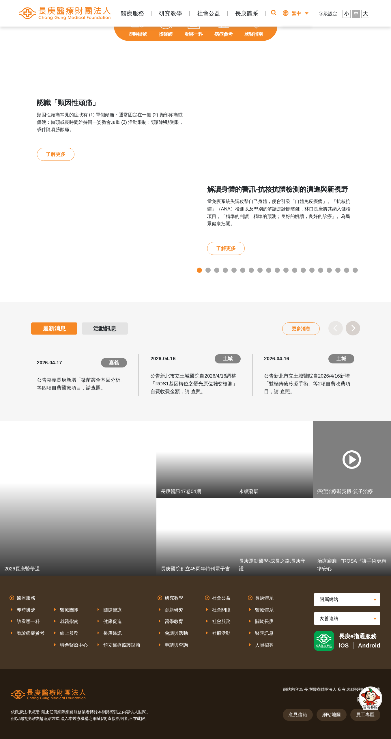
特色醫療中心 (74, 645)
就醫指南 (69, 621)
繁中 (296, 13)
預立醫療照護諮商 (121, 645)
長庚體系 (246, 13)
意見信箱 (298, 714)
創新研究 (174, 609)
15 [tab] (320, 270)
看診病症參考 (30, 633)
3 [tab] (216, 270)
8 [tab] (260, 270)
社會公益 (208, 13)
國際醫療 (112, 609)
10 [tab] (277, 270)
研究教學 (170, 13)
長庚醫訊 (112, 633)
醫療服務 (132, 13)
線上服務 (69, 633)
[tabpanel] (196, 176)
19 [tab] (355, 270)
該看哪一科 (28, 621)
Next (353, 328)
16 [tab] (329, 270)
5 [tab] (234, 270)
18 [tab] (346, 270)
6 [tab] (242, 270)
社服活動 (221, 633)
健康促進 (112, 621)
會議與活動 (176, 633)
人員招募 (264, 645)
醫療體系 (264, 609)
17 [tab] (338, 270)
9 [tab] (268, 270)
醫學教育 (174, 621)
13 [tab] (303, 270)
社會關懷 (221, 609)
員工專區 (365, 714)
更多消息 (301, 328)
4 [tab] (225, 270)
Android (369, 645)
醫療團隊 (69, 609)
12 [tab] (294, 270)
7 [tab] (251, 270)
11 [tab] (286, 270)
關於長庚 (264, 621)
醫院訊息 (264, 633)
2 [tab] (208, 270)
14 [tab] (312, 270)
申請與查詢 (176, 645)
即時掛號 (26, 609)
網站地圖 (331, 714)
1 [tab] (199, 270)
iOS (344, 645)
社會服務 (221, 621)
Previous (335, 328)
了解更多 (56, 154)
